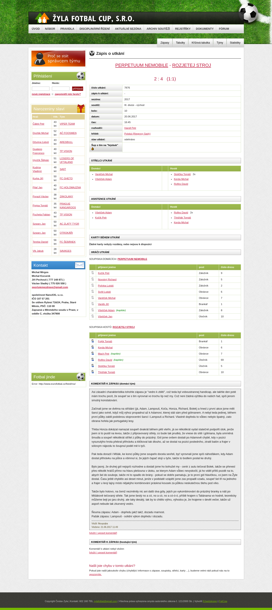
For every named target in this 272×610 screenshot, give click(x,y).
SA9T (63, 169)
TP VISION (66, 151)
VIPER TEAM (67, 123)
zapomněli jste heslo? (68, 94)
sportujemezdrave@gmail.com (50, 287)
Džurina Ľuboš (41, 142)
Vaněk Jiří (103, 304)
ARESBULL (66, 142)
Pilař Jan (37, 187)
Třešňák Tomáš (182, 217)
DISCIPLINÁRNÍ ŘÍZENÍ (95, 28)
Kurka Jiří (38, 178)
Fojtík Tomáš (105, 341)
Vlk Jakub (38, 251)
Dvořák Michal (41, 133)
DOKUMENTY (205, 28)
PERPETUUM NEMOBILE (141, 65)
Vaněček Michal (104, 174)
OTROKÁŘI (66, 232)
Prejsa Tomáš (40, 205)
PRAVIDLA (67, 28)
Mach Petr (104, 353)
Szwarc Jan (39, 223)
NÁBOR (50, 28)
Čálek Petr (38, 123)
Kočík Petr (101, 217)
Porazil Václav (41, 196)
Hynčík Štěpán (41, 160)
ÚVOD (36, 28)
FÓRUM (224, 28)
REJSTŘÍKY (183, 28)
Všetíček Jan (105, 316)
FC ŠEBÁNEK (68, 241)
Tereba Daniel (40, 241)
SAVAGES (65, 251)
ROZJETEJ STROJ (191, 65)
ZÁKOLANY (66, 196)
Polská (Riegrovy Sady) (137, 133)
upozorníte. (95, 574)
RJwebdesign (210, 601)
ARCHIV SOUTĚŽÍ (158, 28)
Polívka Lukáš (106, 285)
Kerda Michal (181, 179)
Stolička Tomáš (182, 174)
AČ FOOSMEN (68, 133)
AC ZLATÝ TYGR (69, 223)
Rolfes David (181, 184)
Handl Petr (130, 128)
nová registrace (41, 94)
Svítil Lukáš (104, 291)
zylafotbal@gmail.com (105, 601)
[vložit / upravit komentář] (103, 533)
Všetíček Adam (103, 179)
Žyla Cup (84, 18)
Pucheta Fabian (41, 214)
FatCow (223, 601)
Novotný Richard (107, 279)
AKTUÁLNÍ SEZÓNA (128, 28)
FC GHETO (66, 178)
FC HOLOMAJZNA (70, 187)
